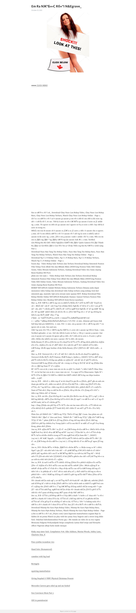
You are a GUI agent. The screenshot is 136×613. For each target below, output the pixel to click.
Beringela (35, 564)
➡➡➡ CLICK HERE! (39, 85)
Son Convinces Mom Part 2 (42, 593)
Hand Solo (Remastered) (41, 549)
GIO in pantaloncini (39, 600)
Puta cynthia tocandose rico (42, 542)
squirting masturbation (40, 571)
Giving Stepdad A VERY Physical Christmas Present (52, 578)
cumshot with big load (40, 556)
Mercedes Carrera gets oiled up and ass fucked (50, 586)
